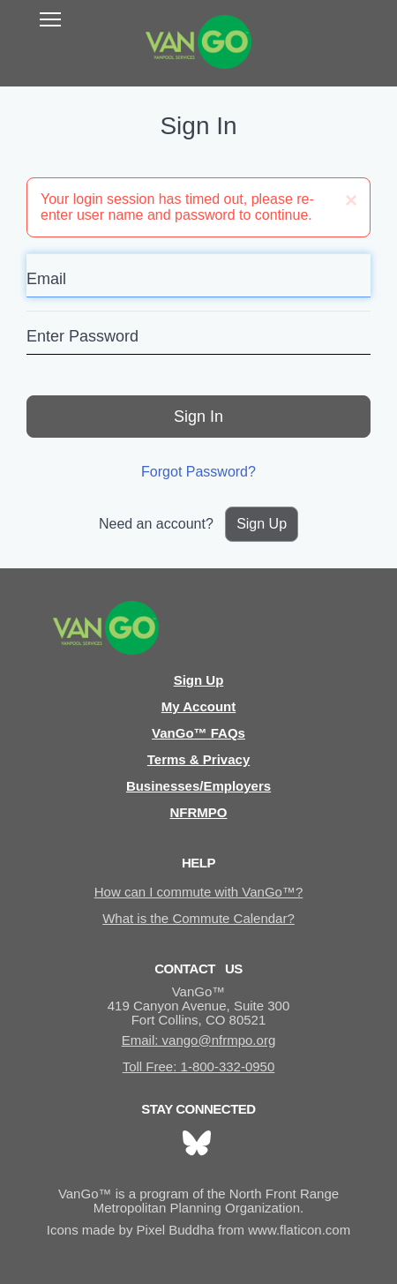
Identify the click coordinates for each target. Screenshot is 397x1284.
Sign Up (261, 523)
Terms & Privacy (198, 759)
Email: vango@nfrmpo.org (198, 1039)
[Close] (351, 200)
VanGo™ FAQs (198, 732)
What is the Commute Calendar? (198, 918)
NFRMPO (199, 812)
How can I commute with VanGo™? (198, 891)
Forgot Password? (198, 471)
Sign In (198, 416)
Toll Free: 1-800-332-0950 (199, 1066)
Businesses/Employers (198, 785)
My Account (198, 706)
